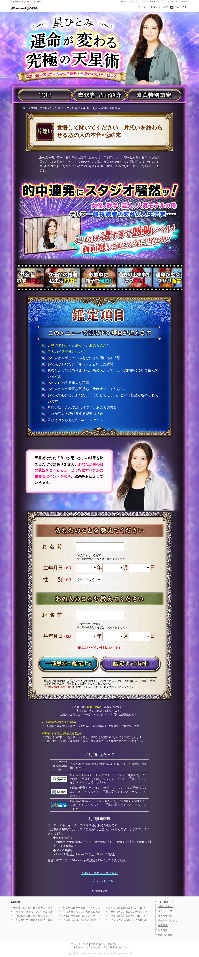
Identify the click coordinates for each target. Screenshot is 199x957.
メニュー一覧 (182, 2)
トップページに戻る (99, 880)
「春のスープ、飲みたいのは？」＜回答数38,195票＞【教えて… (143, 911)
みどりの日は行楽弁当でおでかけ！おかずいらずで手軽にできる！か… (147, 907)
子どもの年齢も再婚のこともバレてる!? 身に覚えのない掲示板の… (98, 915)
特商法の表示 (165, 934)
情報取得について (168, 920)
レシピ (140, 2)
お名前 (53, 546)
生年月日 (53, 568)
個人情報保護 (165, 916)
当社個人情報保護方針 (57, 686)
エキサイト (181, 7)
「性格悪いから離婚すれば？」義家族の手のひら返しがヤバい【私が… (52, 919)
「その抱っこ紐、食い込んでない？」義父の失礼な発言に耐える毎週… (100, 919)
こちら (103, 778)
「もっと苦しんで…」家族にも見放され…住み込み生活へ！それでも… (100, 911)
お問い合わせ (165, 906)
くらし (132, 2)
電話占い (112, 944)
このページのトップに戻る (99, 873)
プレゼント (169, 2)
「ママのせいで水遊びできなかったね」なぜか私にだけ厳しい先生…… (147, 919)
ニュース (76, 944)
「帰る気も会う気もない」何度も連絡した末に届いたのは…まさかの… (52, 911)
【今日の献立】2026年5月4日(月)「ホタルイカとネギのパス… (142, 915)
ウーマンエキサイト (97, 947)
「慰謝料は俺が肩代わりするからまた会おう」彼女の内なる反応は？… (100, 907)
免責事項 (163, 925)
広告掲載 (163, 930)
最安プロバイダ (118, 947)
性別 (57, 579)
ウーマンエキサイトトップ (153, 7)
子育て (124, 2)
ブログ (94, 944)
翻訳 (85, 944)
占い (160, 2)
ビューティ (151, 2)
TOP (25, 108)
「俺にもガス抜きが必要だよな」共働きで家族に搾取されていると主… (52, 915)
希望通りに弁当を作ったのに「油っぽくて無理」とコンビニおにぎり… (52, 907)
